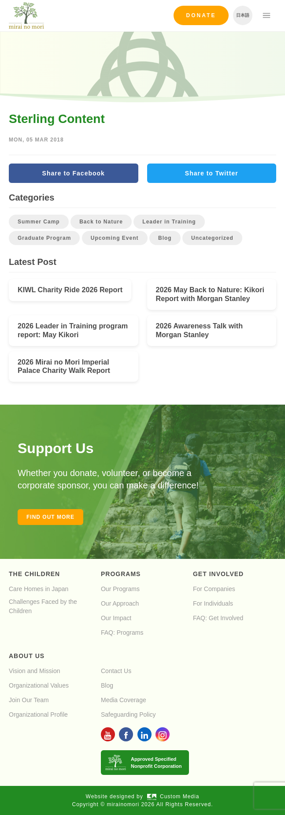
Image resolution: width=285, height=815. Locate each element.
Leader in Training (169, 222)
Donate (201, 15)
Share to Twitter (211, 173)
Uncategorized (212, 238)
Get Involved (218, 573)
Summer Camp (39, 222)
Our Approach (120, 603)
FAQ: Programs (122, 632)
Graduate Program (44, 238)
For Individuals (213, 603)
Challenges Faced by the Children (43, 606)
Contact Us (116, 670)
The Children (34, 573)
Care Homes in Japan (38, 588)
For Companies (214, 588)
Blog (165, 238)
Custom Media (173, 796)
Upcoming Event (115, 238)
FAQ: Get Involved (218, 617)
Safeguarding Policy (128, 714)
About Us (26, 655)
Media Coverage (123, 699)
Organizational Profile (38, 714)
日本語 (242, 15)
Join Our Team (29, 699)
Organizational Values (39, 685)
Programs (121, 573)
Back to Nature (101, 222)
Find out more (50, 517)
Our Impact (116, 617)
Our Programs (120, 588)
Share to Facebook (73, 173)
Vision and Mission (34, 670)
